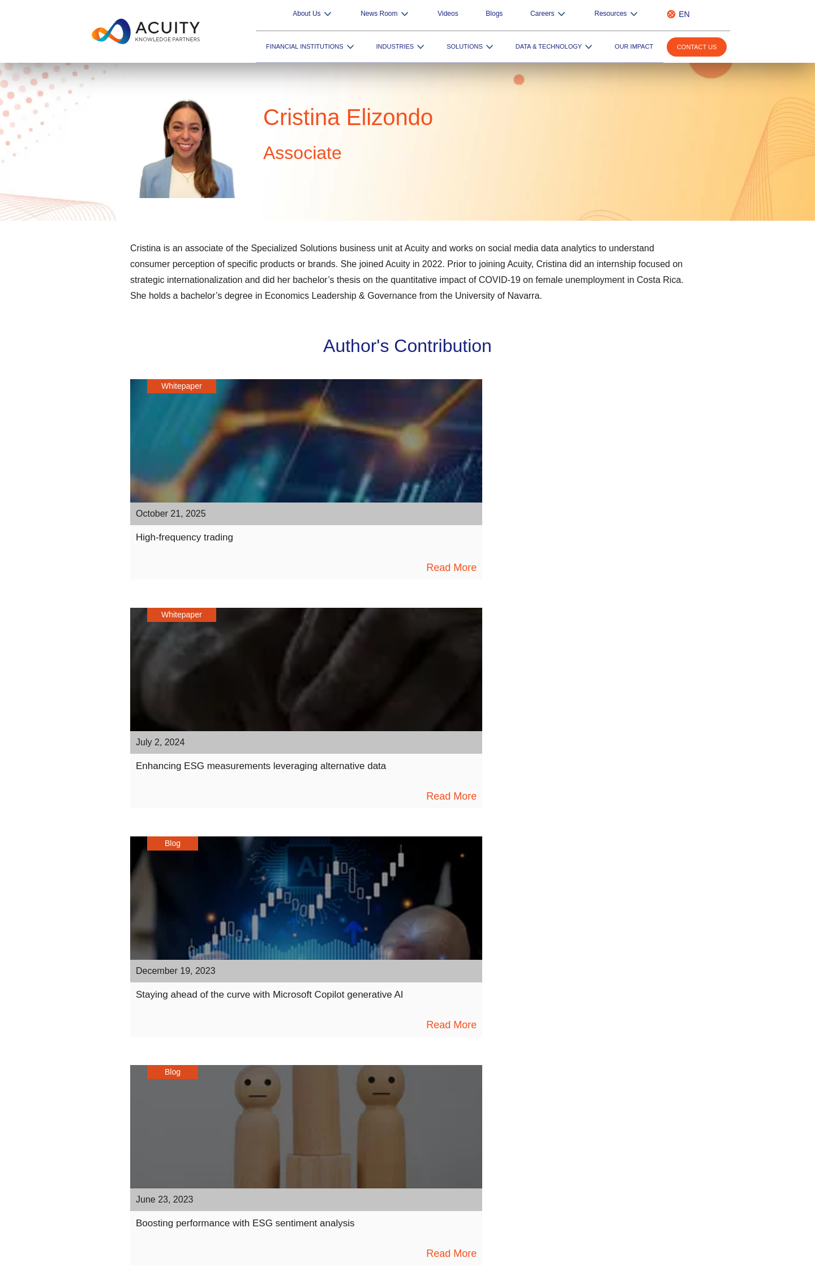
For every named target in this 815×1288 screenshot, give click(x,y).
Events (253, 1141)
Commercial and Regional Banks (577, 1141)
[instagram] (501, 977)
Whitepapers (264, 1038)
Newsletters (262, 1126)
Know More (373, 1199)
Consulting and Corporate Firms (576, 1156)
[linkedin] (314, 977)
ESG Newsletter (269, 1156)
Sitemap (537, 1276)
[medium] (438, 977)
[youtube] (407, 977)
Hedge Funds (542, 1053)
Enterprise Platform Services (403, 1082)
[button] (431, 1107)
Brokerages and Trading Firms (572, 1082)
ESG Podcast (264, 1170)
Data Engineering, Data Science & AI (417, 1067)
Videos (493, 14)
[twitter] (376, 977)
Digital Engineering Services (402, 1053)
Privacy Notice (597, 1276)
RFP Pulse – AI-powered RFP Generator (423, 1161)
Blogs (530, 14)
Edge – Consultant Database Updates (419, 1146)
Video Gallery (265, 1097)
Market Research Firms (559, 1170)
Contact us (699, 47)
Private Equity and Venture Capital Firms (591, 1097)
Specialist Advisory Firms (562, 1126)
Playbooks (259, 1082)
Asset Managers (546, 1038)
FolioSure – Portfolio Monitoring (408, 1131)
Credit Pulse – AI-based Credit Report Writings (419, 1180)
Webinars (257, 1112)
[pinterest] (470, 977)
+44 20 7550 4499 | (539, 1246)
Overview (368, 1038)
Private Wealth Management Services (585, 1067)
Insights (255, 1053)
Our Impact (638, 46)
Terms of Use (664, 1276)
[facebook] (345, 977)
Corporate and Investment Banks (578, 1112)
